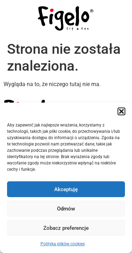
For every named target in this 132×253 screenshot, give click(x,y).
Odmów (66, 209)
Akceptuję (66, 189)
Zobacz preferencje (66, 228)
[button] (121, 111)
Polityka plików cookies (62, 243)
